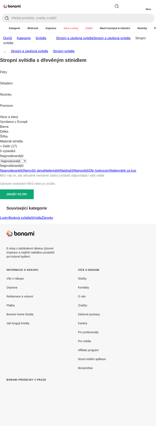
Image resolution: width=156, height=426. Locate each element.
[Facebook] (136, 233)
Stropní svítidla (64, 51)
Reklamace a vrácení (19, 296)
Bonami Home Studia (19, 314)
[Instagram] (146, 233)
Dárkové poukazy (89, 314)
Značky (82, 305)
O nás (82, 296)
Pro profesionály (88, 332)
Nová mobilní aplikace (92, 359)
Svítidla (41, 38)
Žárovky (47, 218)
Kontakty (83, 287)
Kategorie (24, 38)
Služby (82, 278)
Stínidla (36, 218)
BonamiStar (85, 368)
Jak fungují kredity (17, 323)
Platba (10, 305)
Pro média (84, 341)
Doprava (11, 287)
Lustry (4, 218)
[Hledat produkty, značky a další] (83, 18)
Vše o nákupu (15, 278)
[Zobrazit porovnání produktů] (132, 6)
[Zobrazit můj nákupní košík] (140, 5)
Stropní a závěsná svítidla (111, 38)
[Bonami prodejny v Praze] (39, 405)
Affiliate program (88, 350)
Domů (7, 38)
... (4, 51)
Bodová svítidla (20, 218)
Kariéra (82, 323)
